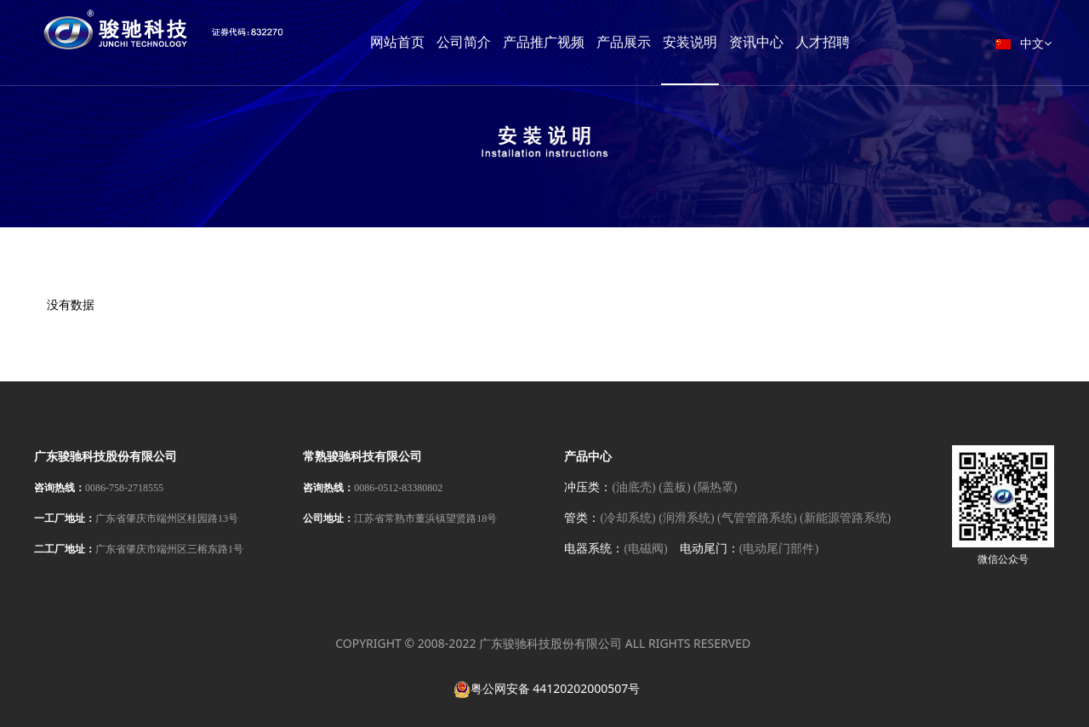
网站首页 (431, 42)
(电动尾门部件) (778, 548)
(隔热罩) (715, 487)
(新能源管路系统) (845, 518)
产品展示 (657, 42)
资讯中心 (790, 42)
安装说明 (724, 42)
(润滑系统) (686, 518)
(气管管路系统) (756, 518)
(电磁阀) (645, 548)
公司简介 (497, 42)
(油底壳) (633, 487)
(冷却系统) (627, 518)
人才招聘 (857, 42)
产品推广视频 (578, 42)
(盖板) (674, 487)
